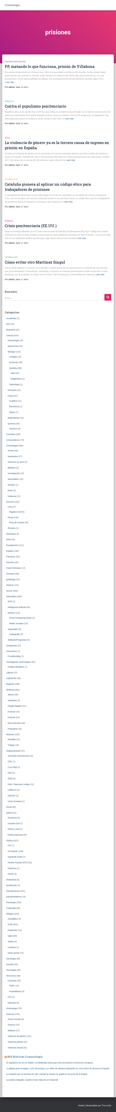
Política (9, 840)
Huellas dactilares (16, 667)
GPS (10, 601)
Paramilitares (15, 991)
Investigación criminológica (18, 662)
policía (9, 813)
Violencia (12, 496)
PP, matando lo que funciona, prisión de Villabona (50, 66)
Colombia (10, 434)
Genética (13, 368)
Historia (9, 585)
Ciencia (9, 335)
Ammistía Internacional (18, 756)
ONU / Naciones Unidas (19, 784)
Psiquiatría (12, 729)
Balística (12, 468)
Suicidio (9, 964)
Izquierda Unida (15, 857)
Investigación (14, 473)
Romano (12, 528)
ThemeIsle (106, 1105)
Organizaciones (13, 751)
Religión (10, 914)
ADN (13, 373)
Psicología (11, 902)
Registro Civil (15, 512)
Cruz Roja (12, 767)
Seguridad (12, 629)
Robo (10, 490)
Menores (10, 734)
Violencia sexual (15, 1047)
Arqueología (13, 340)
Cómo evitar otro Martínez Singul (35, 262)
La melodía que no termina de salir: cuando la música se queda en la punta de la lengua (46, 1074)
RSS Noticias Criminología (24, 1056)
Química (11, 423)
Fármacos (10, 556)
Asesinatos (13, 456)
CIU (9, 845)
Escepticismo (12, 545)
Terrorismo (11, 976)
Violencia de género (17, 1036)
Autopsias (12, 700)
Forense (11, 712)
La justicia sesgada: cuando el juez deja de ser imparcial (32, 1080)
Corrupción (13, 851)
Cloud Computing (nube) (20, 618)
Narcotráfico (13, 479)
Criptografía (14, 634)
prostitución (11, 885)
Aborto (11, 694)
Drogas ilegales (15, 706)
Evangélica (13, 919)
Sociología (11, 958)
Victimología (11, 1008)
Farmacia (12, 390)
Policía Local (13, 829)
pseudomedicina (13, 896)
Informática (11, 596)
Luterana (12, 947)
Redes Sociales (16, 623)
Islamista (12, 1003)
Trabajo (11, 745)
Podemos (12, 868)
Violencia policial (15, 1042)
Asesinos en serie (16, 462)
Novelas (11, 485)
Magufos (10, 684)
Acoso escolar (14, 1019)
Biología (11, 352)
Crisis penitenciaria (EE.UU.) (31, 225)
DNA (8, 539)
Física (10, 396)
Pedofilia (12, 739)
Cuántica (13, 401)
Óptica (12, 412)
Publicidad (11, 908)
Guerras (11, 1025)
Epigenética (16, 379)
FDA (10, 773)
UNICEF (11, 796)
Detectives (11, 534)
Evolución (13, 362)
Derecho (9, 101)
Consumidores (13, 440)
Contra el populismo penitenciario (35, 106)
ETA (10, 997)
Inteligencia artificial (17, 607)
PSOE (10, 874)
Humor (9, 591)
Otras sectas (13, 953)
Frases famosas (13, 568)
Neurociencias (14, 723)
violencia (10, 1014)
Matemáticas (13, 418)
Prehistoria (11, 880)
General (9, 221)
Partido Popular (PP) (15, 62)
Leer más (9, 82)
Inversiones (11, 651)
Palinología (14, 384)
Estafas (9, 551)
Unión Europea (14, 801)
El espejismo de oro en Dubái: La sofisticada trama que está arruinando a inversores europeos (49, 1063)
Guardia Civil (14, 823)
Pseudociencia (13, 891)
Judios (11, 941)
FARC (12, 985)
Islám (10, 936)
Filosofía (10, 562)
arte (8, 324)
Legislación (11, 678)
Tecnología (11, 970)
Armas (11, 450)
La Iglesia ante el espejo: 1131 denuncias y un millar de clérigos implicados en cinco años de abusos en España (57, 1068)
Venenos (13, 428)
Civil (10, 507)
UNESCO (12, 790)
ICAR (10, 924)
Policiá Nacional (15, 835)
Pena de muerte (16, 522)
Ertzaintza (12, 818)
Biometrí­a (10, 330)
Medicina (10, 690)
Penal (8, 138)
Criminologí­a (11, 179)
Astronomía (13, 346)
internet (11, 613)
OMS (10, 778)
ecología (13, 357)
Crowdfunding (14, 656)
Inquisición (12, 930)
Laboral (9, 672)
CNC (10, 761)
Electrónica (14, 406)
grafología (10, 579)
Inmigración (11, 645)
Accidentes (11, 318)
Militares (11, 1030)
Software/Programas (17, 640)
